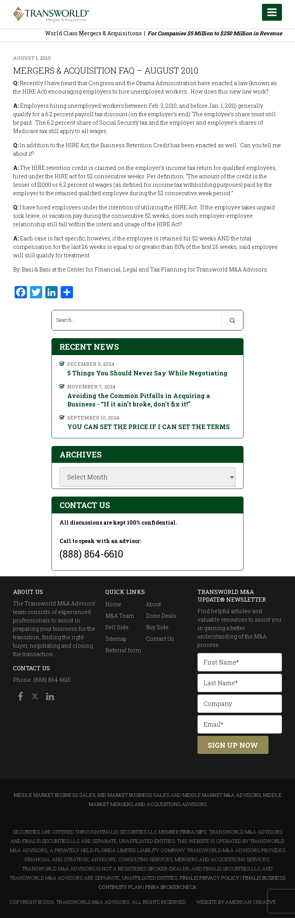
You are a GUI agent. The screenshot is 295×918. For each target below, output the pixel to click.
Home (113, 604)
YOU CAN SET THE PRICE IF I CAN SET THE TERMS (148, 427)
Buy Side (157, 627)
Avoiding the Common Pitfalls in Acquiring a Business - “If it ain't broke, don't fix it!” (138, 400)
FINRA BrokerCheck (171, 886)
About (153, 604)
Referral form (123, 650)
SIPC (201, 831)
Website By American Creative (236, 901)
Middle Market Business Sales (54, 794)
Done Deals (161, 615)
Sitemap (116, 638)
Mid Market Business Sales (133, 794)
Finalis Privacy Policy (209, 877)
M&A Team (119, 615)
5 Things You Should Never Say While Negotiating (147, 373)
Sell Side (117, 627)
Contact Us (160, 638)
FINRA (187, 831)
